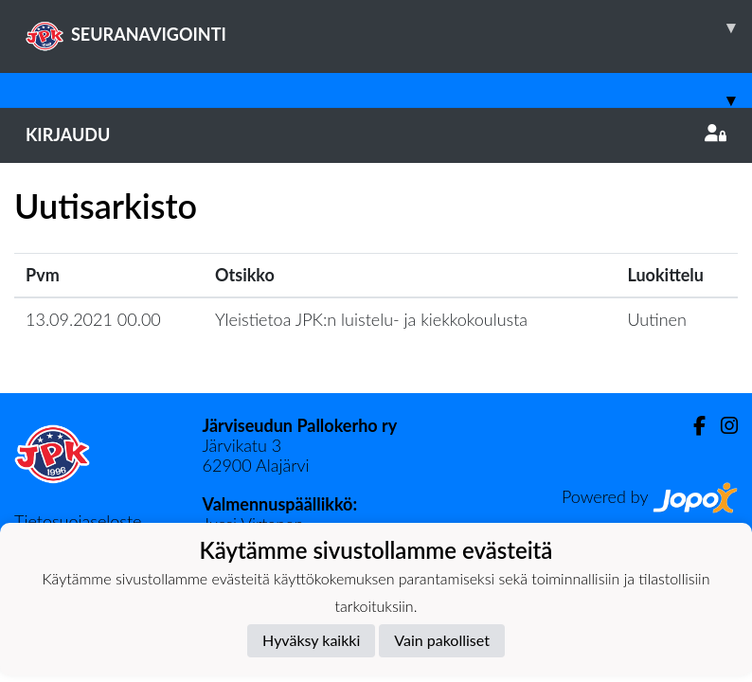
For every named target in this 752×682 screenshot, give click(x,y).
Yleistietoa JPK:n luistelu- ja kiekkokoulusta (371, 319)
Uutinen (656, 319)
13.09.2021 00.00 (93, 319)
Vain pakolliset (442, 640)
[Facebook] (692, 426)
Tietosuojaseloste (77, 521)
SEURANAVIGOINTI (389, 27)
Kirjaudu (376, 134)
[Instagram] (722, 426)
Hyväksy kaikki (311, 640)
